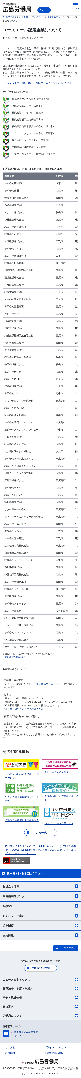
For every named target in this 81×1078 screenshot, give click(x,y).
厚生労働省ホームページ (47, 683)
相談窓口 (40, 906)
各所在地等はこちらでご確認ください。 (26, 709)
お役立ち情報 (40, 886)
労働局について (40, 1015)
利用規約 (10, 1053)
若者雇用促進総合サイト (16, 657)
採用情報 (40, 935)
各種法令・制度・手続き (40, 988)
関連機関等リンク (40, 896)
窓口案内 (40, 1006)
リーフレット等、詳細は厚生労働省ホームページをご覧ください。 (39, 82)
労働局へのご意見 (41, 968)
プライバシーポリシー (56, 1047)
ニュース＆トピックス (40, 979)
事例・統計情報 (40, 997)
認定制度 (40, 925)
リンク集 (10, 1047)
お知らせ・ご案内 (40, 916)
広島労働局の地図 (54, 1053)
